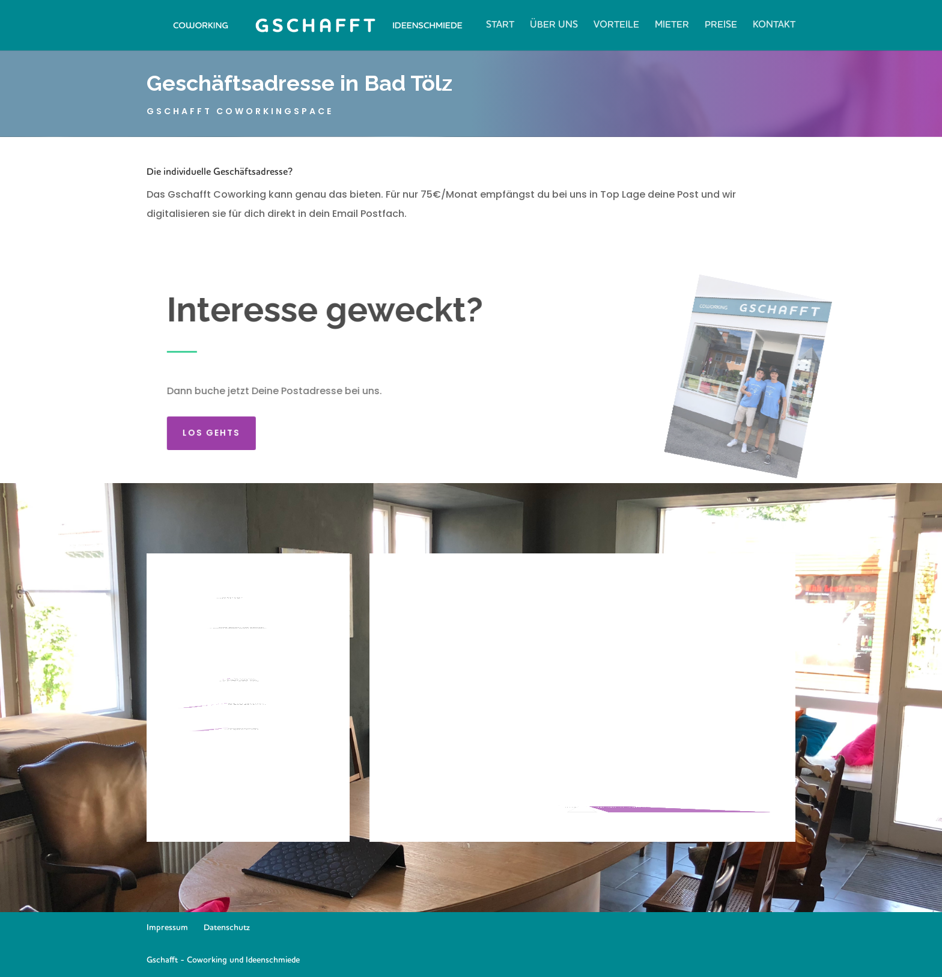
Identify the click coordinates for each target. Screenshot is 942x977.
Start (500, 25)
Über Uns (554, 25)
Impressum (167, 928)
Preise (721, 25)
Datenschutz (227, 928)
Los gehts (217, 427)
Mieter (672, 25)
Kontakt (774, 25)
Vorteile (616, 25)
